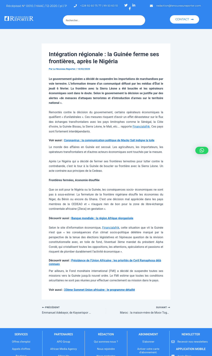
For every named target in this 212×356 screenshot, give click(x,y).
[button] (201, 150)
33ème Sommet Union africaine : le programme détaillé (100, 290)
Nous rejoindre (106, 349)
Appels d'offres (21, 349)
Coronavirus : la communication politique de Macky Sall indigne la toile (110, 140)
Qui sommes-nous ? (106, 341)
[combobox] (104, 20)
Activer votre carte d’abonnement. (148, 350)
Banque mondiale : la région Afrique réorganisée (102, 218)
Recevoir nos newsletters (192, 341)
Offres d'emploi (21, 341)
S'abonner (148, 341)
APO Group (63, 341)
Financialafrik (141, 126)
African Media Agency (63, 349)
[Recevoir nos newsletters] (173, 341)
